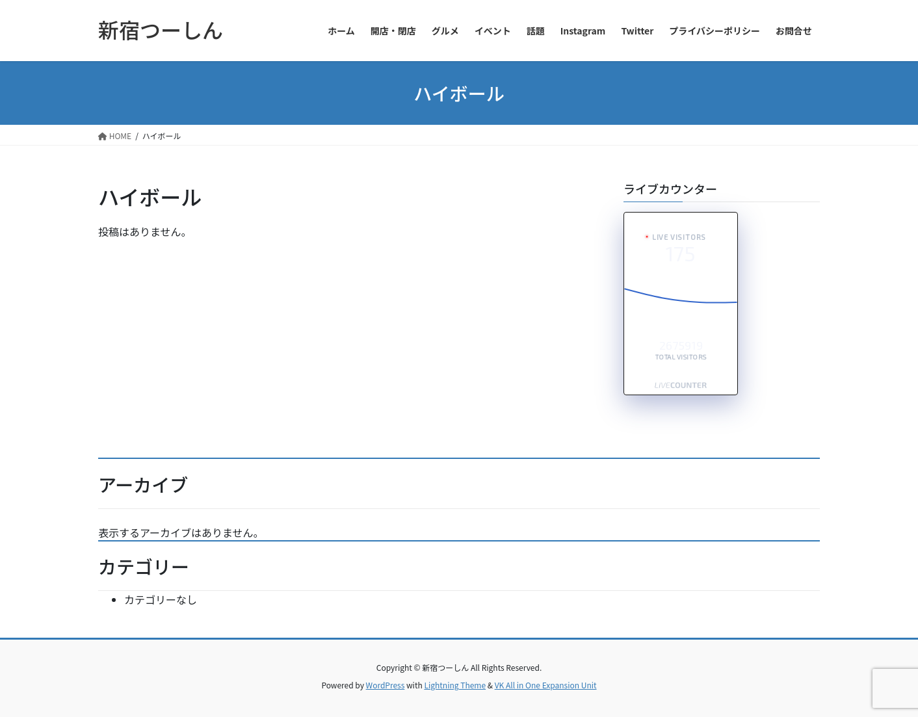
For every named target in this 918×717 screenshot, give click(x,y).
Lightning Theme (455, 684)
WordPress (385, 684)
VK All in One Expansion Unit (546, 684)
